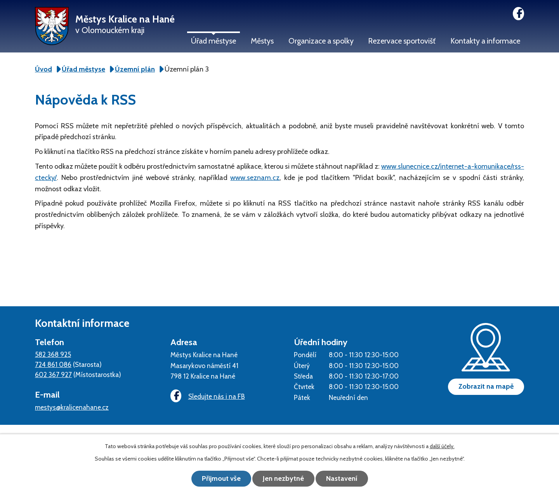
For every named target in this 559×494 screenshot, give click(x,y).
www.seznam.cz (255, 177)
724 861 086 (53, 364)
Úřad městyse (213, 40)
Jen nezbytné (283, 478)
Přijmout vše (221, 478)
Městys (262, 40)
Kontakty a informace (485, 40)
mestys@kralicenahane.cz (72, 407)
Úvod (43, 69)
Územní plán (135, 69)
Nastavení (342, 478)
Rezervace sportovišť (402, 40)
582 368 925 (53, 354)
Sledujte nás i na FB (207, 396)
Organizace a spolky (321, 40)
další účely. (442, 446)
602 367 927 (53, 374)
